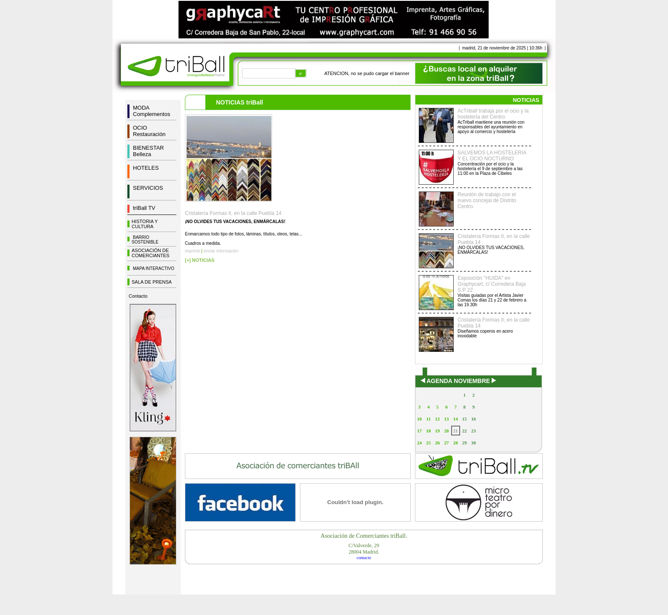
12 (437, 418)
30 (473, 442)
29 (464, 442)
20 (446, 430)
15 (464, 418)
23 (473, 430)
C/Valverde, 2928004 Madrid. (363, 548)
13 (446, 418)
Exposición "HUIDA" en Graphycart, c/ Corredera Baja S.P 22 (492, 284)
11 (428, 418)
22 (464, 430)
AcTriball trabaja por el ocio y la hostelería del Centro (493, 114)
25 (428, 442)
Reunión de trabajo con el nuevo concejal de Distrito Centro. (487, 200)
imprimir (192, 251)
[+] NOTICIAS (199, 260)
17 (419, 430)
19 (437, 430)
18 (428, 430)
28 (455, 442)
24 (419, 442)
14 (455, 418)
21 (455, 430)
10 (419, 418)
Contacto (138, 296)
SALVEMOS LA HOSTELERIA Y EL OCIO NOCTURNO (492, 156)
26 (437, 442)
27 (446, 442)
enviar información (221, 251)
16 (473, 418)
